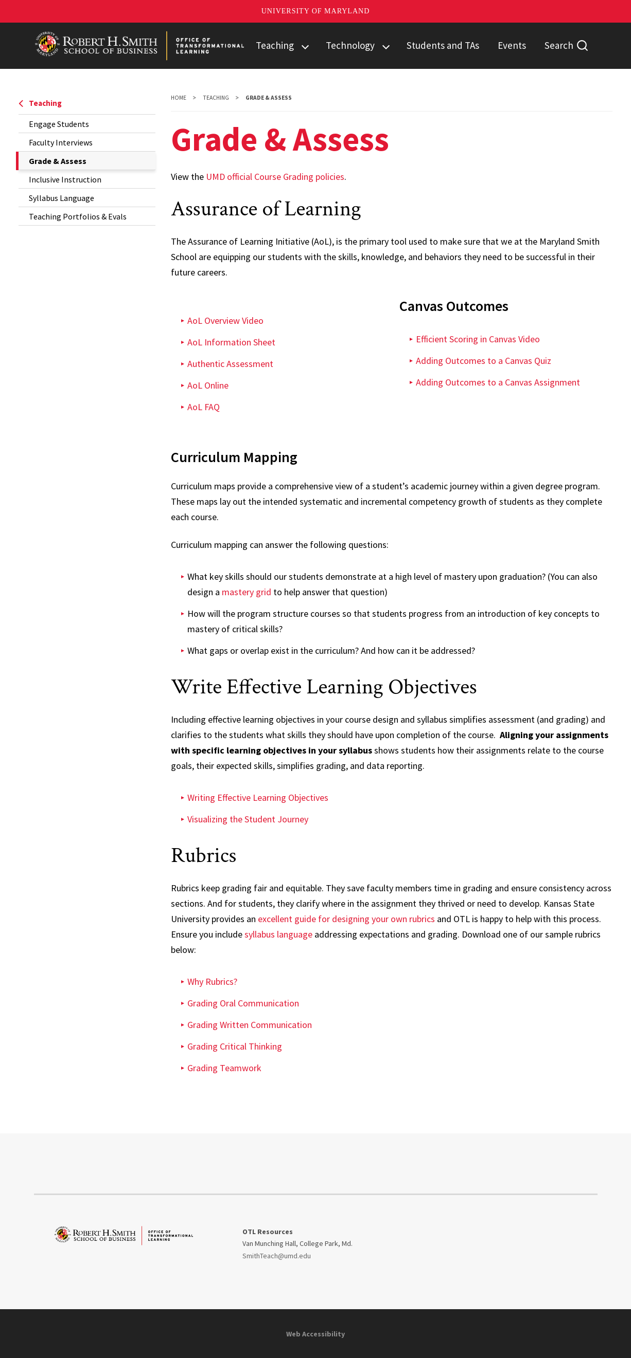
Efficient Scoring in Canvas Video (478, 339)
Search (559, 45)
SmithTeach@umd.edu (276, 1255)
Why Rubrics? (212, 981)
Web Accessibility (315, 1333)
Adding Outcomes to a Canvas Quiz (483, 360)
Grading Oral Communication (243, 1003)
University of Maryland (315, 11)
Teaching (275, 45)
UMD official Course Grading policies (275, 176)
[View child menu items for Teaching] (305, 46)
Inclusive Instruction (65, 179)
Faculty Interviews (61, 142)
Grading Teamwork (224, 1068)
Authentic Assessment (230, 364)
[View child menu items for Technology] (386, 46)
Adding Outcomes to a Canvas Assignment (498, 382)
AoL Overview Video (225, 320)
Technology (350, 45)
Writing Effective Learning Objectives (257, 797)
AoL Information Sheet (231, 342)
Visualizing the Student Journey (247, 819)
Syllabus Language (61, 198)
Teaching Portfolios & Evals (78, 216)
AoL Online (208, 385)
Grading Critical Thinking (234, 1046)
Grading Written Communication (249, 1025)
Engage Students (59, 124)
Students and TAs (443, 45)
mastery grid (246, 592)
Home (178, 97)
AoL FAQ (203, 407)
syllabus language (278, 934)
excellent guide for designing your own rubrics (346, 919)
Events (512, 45)
